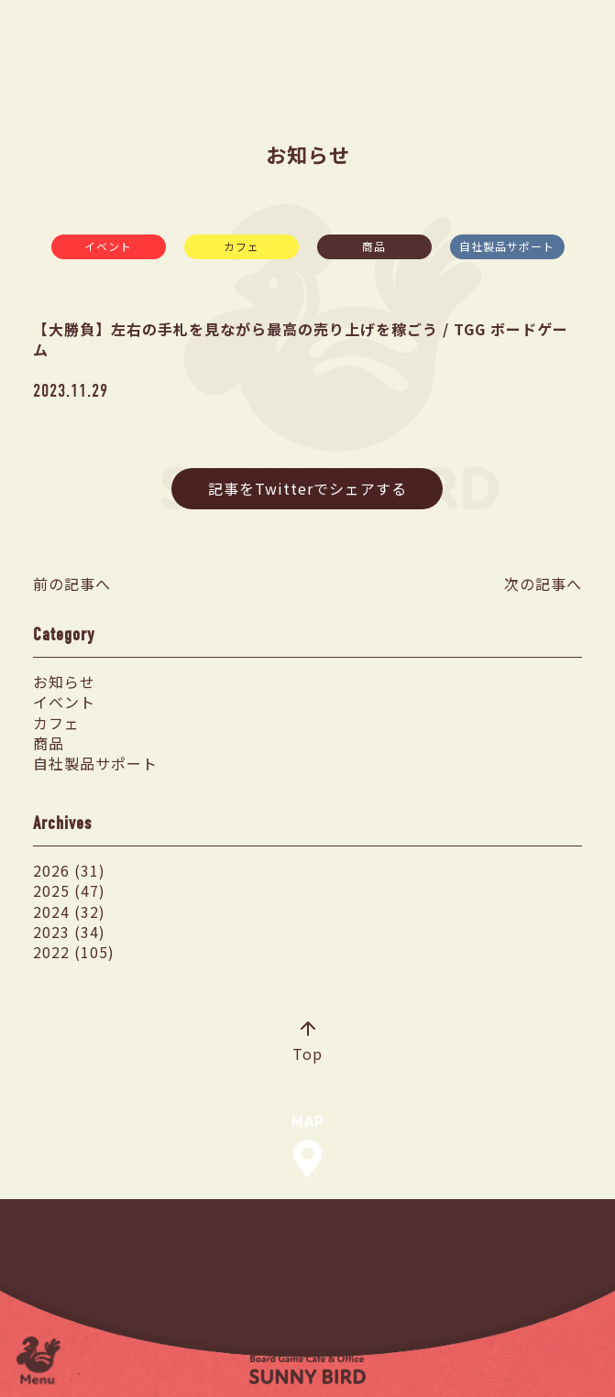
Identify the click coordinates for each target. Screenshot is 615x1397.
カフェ (241, 246)
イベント (108, 246)
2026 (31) (69, 870)
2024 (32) (69, 911)
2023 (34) (69, 932)
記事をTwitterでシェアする (307, 488)
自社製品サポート (507, 246)
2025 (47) (69, 890)
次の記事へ (543, 584)
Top (307, 1043)
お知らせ (64, 682)
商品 (374, 246)
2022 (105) (74, 952)
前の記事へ (72, 584)
